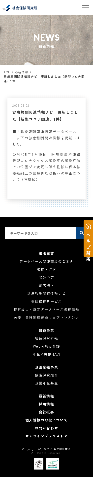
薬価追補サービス (46, 301)
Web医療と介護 (46, 346)
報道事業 (46, 330)
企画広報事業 (46, 367)
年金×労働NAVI (46, 354)
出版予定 (46, 277)
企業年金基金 (46, 383)
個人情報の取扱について (46, 419)
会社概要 (46, 411)
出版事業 (46, 253)
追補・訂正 (46, 269)
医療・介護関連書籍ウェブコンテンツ (46, 317)
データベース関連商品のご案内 (46, 261)
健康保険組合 (46, 375)
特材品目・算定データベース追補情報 (46, 309)
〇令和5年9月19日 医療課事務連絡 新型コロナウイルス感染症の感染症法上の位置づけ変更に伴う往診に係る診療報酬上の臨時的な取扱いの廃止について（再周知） (48, 167)
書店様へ (46, 285)
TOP (7, 72)
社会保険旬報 (46, 338)
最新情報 (21, 72)
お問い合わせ (46, 427)
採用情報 (46, 403)
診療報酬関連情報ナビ (46, 293)
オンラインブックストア (46, 435)
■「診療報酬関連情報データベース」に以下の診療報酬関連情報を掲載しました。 (46, 138)
